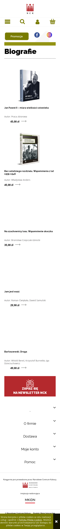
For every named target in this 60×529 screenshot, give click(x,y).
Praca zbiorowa (19, 116)
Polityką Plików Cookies (30, 519)
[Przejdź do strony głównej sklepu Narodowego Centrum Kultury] (30, 8)
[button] (7, 22)
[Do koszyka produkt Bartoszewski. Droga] (7, 368)
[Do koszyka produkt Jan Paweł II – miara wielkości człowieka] (7, 121)
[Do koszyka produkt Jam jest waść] (7, 305)
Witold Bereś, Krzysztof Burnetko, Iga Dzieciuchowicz (26, 362)
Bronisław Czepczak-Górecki (25, 240)
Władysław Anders (20, 179)
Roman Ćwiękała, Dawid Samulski (28, 300)
